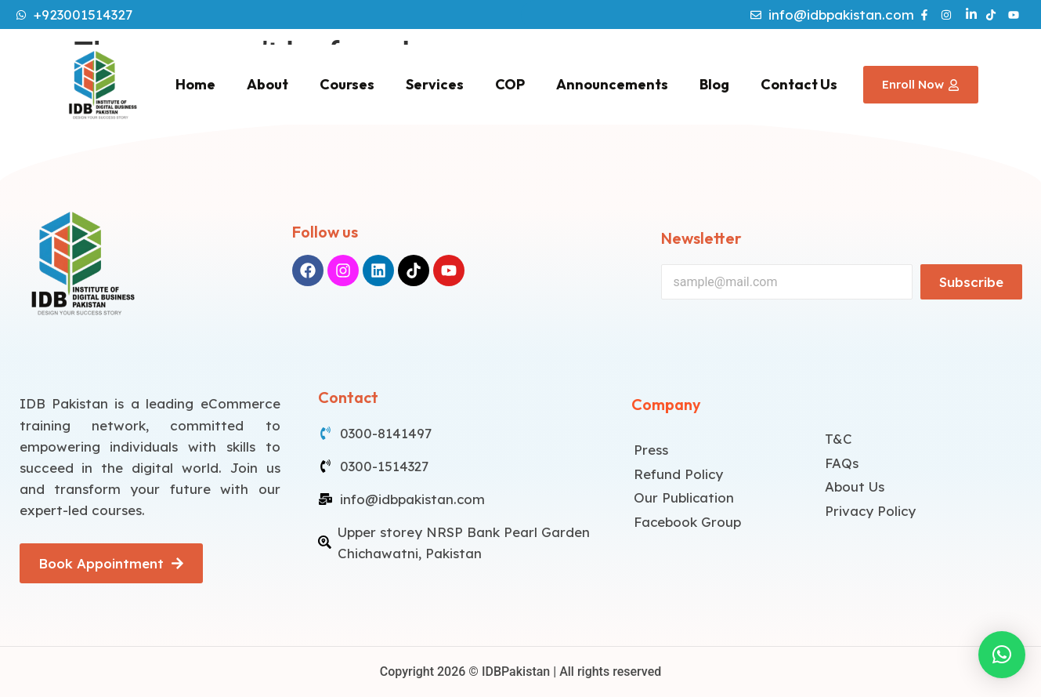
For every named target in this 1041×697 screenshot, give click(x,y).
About (267, 84)
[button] (1001, 654)
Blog (714, 84)
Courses (347, 84)
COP (510, 84)
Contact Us (799, 84)
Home (195, 84)
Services (435, 84)
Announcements (612, 84)
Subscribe (971, 282)
